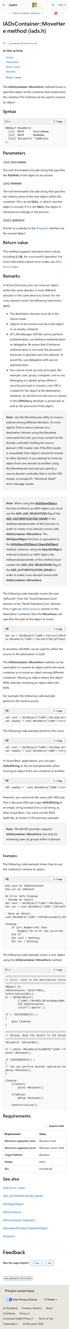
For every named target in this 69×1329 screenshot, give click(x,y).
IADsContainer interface (26, 13)
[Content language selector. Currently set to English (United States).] (20, 1291)
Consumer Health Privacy (17, 1318)
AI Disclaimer (10, 1308)
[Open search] (53, 5)
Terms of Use (46, 1318)
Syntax (9, 57)
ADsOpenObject (46, 503)
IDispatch (42, 228)
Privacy (24, 1313)
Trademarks (9, 1324)
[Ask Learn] (56, 13)
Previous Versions (32, 1308)
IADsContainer (31, 609)
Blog (48, 1308)
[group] (34, 637)
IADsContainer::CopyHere (19, 1220)
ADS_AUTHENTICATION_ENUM (27, 518)
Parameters (12, 62)
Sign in (62, 4)
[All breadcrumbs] (6, 13)
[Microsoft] (34, 5)
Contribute (9, 1313)
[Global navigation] (3, 5)
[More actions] (63, 13)
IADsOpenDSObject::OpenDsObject (34, 544)
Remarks (10, 71)
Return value (13, 66)
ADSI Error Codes (14, 1188)
